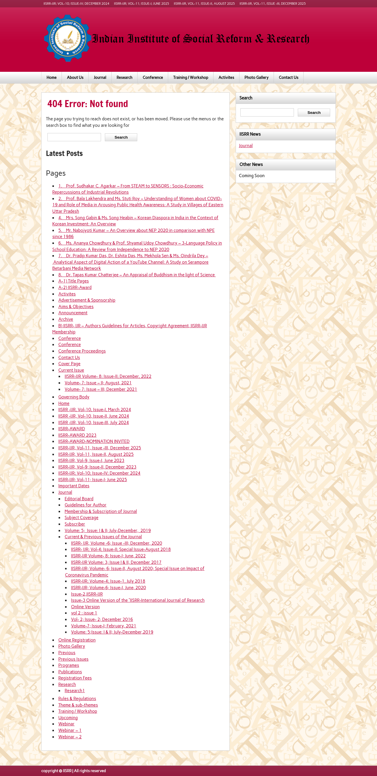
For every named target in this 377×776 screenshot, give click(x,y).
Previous (66, 652)
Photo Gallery (256, 77)
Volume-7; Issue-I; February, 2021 (103, 626)
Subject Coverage (81, 517)
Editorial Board (79, 498)
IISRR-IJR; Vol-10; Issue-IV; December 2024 (76, 4)
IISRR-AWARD (71, 428)
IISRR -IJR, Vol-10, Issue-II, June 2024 (93, 416)
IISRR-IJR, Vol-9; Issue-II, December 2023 (97, 467)
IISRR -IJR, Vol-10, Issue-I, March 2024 (94, 409)
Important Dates (74, 485)
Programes (68, 665)
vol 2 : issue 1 (84, 613)
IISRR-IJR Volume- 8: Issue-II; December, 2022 (108, 376)
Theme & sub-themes (78, 705)
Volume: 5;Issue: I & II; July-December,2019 (112, 632)
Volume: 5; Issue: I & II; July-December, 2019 (108, 530)
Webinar (66, 724)
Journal (100, 77)
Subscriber (75, 524)
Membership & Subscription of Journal (101, 511)
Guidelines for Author (86, 505)
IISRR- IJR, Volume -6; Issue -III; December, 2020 (116, 543)
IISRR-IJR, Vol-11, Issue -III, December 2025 (273, 4)
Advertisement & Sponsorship (86, 300)
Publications (70, 671)
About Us (75, 77)
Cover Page (69, 363)
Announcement (72, 312)
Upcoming (68, 717)
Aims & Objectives (76, 306)
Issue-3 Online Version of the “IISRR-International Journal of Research (137, 600)
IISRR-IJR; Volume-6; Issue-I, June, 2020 (108, 587)
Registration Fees (75, 678)
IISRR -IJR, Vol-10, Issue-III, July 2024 (93, 422)
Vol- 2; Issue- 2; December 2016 (102, 619)
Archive (65, 319)
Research (125, 77)
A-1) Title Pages (73, 281)
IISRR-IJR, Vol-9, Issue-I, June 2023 (91, 460)
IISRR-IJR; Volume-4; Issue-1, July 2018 (108, 581)
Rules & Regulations (77, 698)
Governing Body (74, 397)
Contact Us (288, 77)
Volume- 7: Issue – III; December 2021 (101, 389)
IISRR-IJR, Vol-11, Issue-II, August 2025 (204, 4)
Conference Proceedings (82, 351)
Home (52, 77)
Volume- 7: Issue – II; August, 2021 (98, 382)
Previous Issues (73, 659)
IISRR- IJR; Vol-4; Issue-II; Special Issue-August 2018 (121, 549)
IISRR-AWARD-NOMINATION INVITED (94, 441)
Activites (226, 77)
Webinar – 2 (70, 737)
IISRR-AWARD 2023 (77, 435)
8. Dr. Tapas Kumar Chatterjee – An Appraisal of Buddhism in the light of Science (137, 275)
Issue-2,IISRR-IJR (87, 594)
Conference (153, 77)
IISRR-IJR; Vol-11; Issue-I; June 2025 (141, 4)
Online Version (85, 606)
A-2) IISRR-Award (75, 287)
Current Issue (71, 370)
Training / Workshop (190, 77)
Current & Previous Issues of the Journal (103, 536)
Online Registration (77, 640)
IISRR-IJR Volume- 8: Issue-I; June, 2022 (108, 556)
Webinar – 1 (70, 730)
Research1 (75, 690)
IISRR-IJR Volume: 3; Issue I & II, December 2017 (116, 562)
